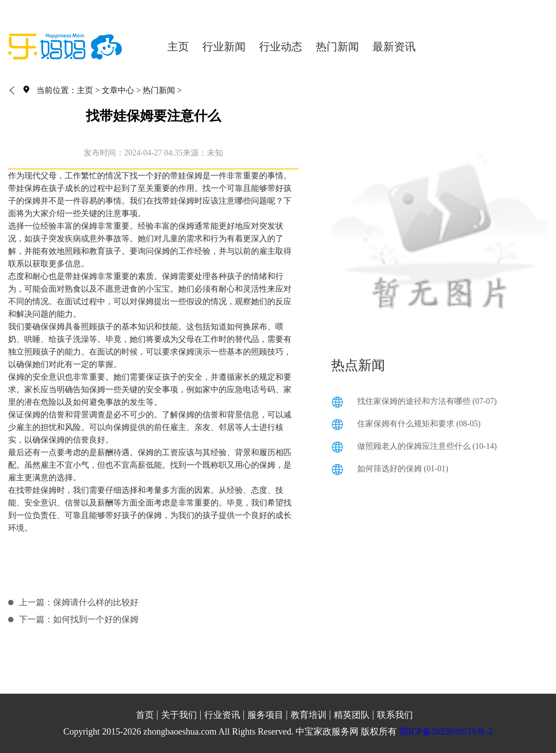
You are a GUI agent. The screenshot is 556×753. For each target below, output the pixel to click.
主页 (178, 47)
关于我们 (179, 715)
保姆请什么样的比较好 (96, 602)
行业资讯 (222, 715)
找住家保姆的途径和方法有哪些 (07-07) (427, 401)
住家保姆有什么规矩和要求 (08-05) (418, 423)
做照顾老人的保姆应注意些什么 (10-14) (427, 446)
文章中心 (118, 90)
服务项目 (265, 715)
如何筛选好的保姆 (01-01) (402, 468)
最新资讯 (394, 47)
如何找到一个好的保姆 (96, 619)
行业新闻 (224, 47)
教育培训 (309, 715)
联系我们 (395, 715)
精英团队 (352, 715)
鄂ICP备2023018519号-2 (446, 731)
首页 (145, 715)
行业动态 (280, 47)
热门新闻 (337, 47)
